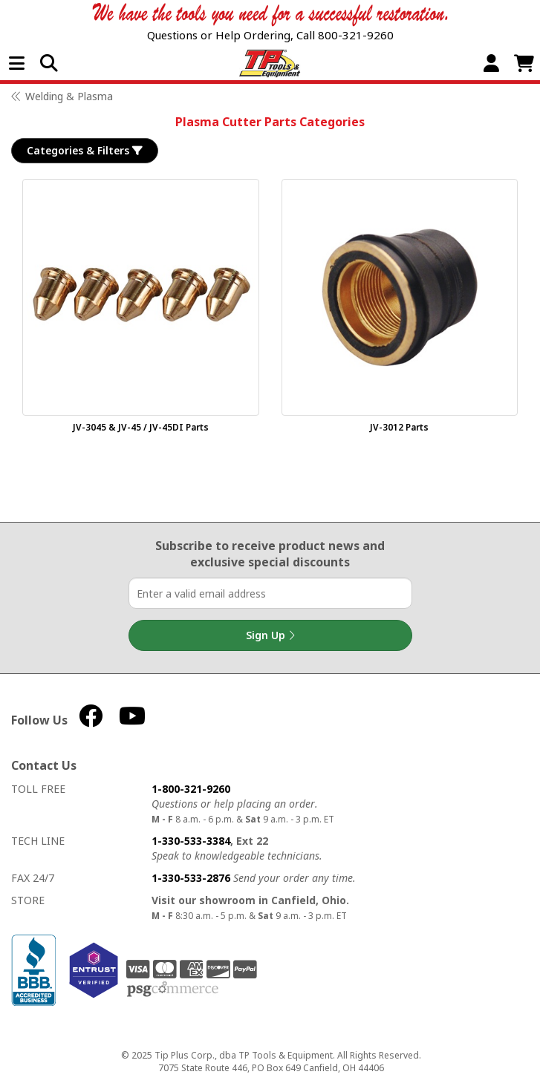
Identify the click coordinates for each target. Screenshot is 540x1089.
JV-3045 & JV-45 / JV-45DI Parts (141, 427)
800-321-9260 (356, 34)
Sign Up (270, 635)
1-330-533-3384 (191, 841)
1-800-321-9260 (191, 789)
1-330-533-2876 (191, 878)
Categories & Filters (85, 150)
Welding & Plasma (69, 96)
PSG (172, 989)
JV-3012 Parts (399, 427)
